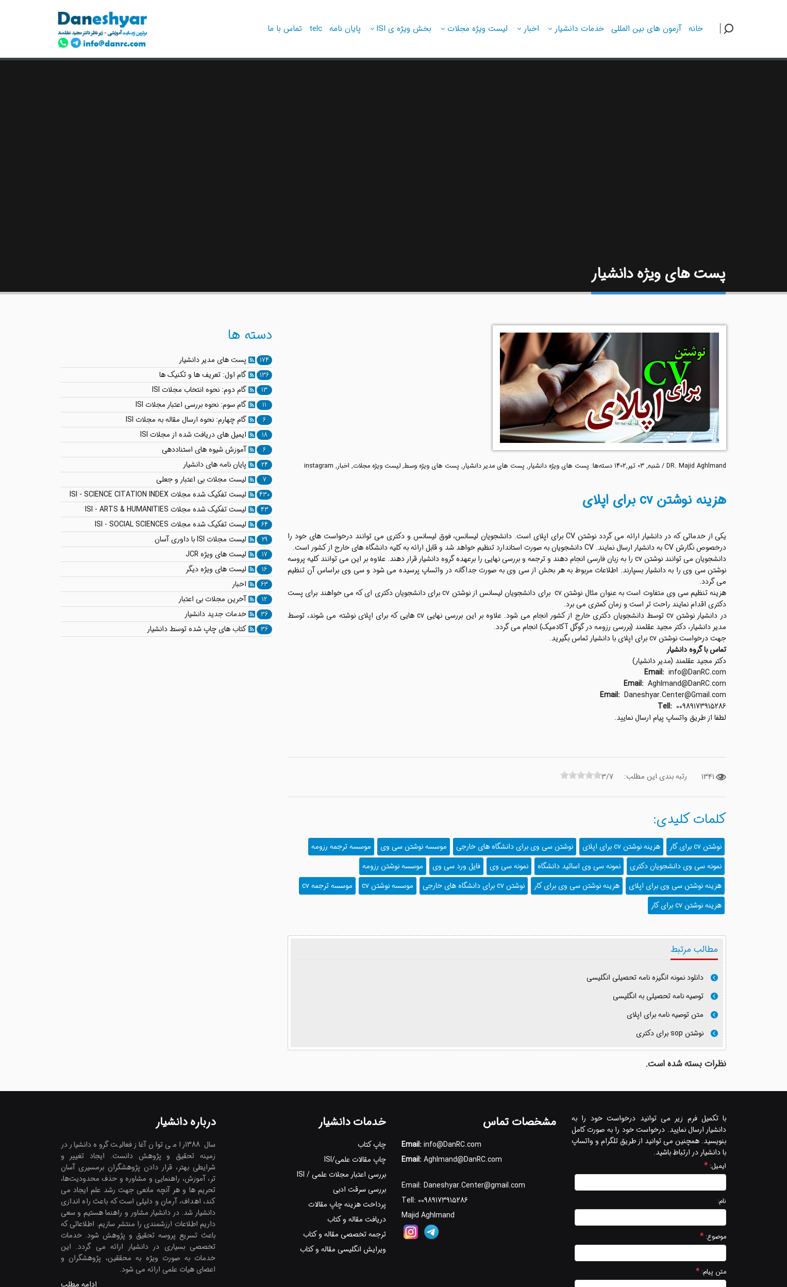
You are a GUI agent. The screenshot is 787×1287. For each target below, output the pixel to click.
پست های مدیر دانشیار (494, 466)
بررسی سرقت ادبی (359, 1189)
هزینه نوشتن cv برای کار (686, 905)
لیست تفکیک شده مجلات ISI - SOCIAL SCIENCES (170, 524)
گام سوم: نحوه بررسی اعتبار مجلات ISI (191, 404)
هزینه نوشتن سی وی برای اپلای (675, 886)
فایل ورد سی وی (456, 866)
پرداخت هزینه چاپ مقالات (347, 1204)
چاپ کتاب (372, 1144)
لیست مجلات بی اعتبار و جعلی (201, 479)
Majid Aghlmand (428, 1215)
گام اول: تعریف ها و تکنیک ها (202, 375)
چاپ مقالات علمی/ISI (355, 1159)
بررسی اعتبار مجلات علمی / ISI (341, 1174)
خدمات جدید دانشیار (215, 614)
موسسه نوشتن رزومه (392, 866)
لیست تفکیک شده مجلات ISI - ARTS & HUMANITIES (165, 509)
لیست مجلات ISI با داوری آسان (200, 539)
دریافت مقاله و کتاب (356, 1219)
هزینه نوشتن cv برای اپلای (621, 846)
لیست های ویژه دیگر (216, 569)
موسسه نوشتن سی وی (413, 846)
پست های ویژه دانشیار (558, 466)
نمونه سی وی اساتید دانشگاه (579, 866)
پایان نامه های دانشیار (214, 464)
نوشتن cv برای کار (695, 846)
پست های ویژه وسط (431, 466)
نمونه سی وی (509, 866)
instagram (318, 466)
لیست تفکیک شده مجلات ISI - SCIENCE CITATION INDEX (158, 494)
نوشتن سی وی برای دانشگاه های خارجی (514, 846)
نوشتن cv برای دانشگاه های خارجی (474, 886)
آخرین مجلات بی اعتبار (212, 599)
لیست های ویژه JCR (216, 554)
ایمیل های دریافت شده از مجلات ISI (193, 434)
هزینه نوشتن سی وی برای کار (576, 886)
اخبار (343, 466)
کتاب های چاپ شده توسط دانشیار (196, 629)
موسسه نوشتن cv (387, 886)
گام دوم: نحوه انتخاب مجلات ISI (199, 389)
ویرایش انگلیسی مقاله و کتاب (343, 1249)
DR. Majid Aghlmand (696, 466)
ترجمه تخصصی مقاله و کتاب (344, 1234)
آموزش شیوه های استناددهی (204, 449)
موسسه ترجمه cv (327, 886)
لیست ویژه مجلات (376, 466)
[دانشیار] (103, 27)
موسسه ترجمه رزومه (341, 846)
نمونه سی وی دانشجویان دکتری (676, 866)
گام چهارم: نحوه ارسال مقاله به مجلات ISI (186, 419)
